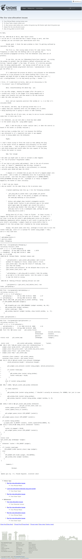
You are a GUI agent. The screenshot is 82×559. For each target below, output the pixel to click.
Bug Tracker (19, 551)
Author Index (49, 524)
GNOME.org (77, 1)
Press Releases (32, 544)
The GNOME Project (6, 543)
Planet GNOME (32, 547)
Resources (19, 543)
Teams (2, 547)
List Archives (39, 8)
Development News (33, 550)
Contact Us (3, 550)
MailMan (27, 558)
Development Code (20, 553)
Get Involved (4, 545)
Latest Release (32, 545)
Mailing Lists (31, 8)
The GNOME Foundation (7, 551)
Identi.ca (31, 551)
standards (9, 558)
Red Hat (18, 558)
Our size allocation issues (15, 502)
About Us (3, 544)
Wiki (17, 547)
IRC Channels (19, 550)
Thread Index (34, 524)
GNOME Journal (32, 548)
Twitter (30, 553)
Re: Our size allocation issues (16, 483)
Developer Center (20, 544)
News (30, 543)
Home (24, 8)
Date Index (42, 524)
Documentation (19, 545)
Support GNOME (5, 548)
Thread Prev (18, 524)
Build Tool (18, 554)
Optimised (3, 558)
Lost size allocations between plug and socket (21, 489)
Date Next (10, 524)
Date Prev (3, 524)
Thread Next (25, 524)
